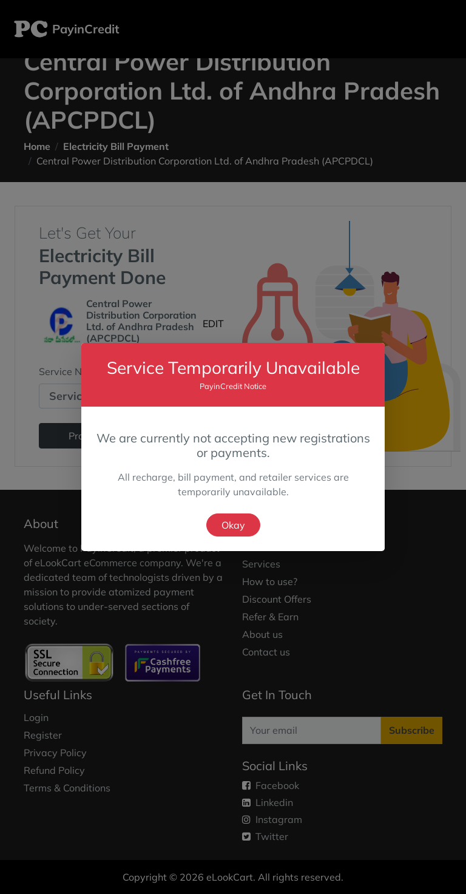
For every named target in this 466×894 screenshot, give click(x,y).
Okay (233, 525)
